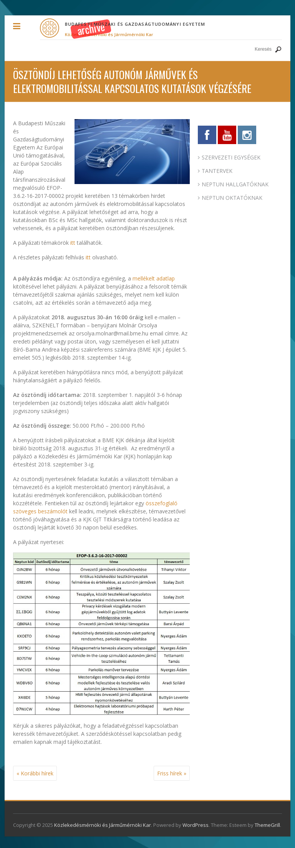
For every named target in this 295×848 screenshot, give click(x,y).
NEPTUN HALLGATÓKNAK (235, 184)
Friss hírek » (171, 773)
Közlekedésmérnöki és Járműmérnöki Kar (109, 34)
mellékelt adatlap (154, 278)
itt (72, 242)
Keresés (278, 49)
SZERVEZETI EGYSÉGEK (231, 157)
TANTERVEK (217, 170)
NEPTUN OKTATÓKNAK (232, 197)
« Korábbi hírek (35, 773)
